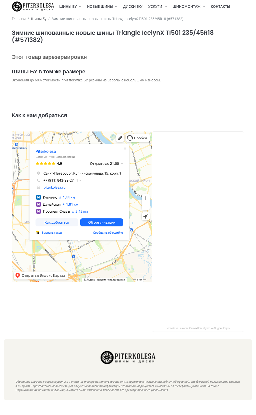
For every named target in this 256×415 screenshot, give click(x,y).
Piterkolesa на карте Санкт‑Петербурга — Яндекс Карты (198, 335)
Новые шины (102, 6)
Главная (19, 18)
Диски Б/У (132, 6)
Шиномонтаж (188, 6)
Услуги (157, 6)
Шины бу (38, 18)
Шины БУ (70, 6)
